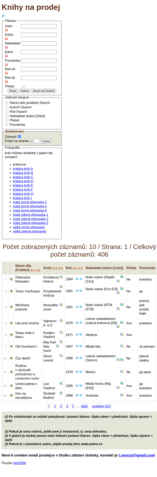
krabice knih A (23, 168)
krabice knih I (22, 198)
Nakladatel (12, 43)
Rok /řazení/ (18, 111)
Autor (8, 26)
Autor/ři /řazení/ (21, 107)
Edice (9, 52)
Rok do (10, 77)
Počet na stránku (17, 141)
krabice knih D (23, 181)
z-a (38, 270)
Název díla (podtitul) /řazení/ (30, 102)
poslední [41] (101, 406)
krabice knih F (23, 189)
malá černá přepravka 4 (30, 206)
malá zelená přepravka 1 (30, 214)
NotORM (19, 463)
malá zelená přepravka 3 (30, 219)
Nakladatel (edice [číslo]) (27, 116)
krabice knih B (23, 173)
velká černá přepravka (29, 227)
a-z (32, 270)
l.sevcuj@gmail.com (137, 455)
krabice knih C (23, 177)
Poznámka (12, 60)
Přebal (9, 86)
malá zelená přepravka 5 (30, 223)
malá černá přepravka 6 (30, 210)
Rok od (10, 69)
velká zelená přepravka (29, 231)
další (84, 406)
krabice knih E (23, 185)
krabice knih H (23, 194)
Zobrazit (11, 136)
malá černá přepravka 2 (30, 202)
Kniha (9, 34)
